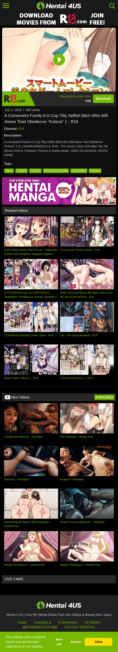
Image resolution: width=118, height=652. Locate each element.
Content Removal (79, 627)
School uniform (78, 171)
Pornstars (67, 622)
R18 (21, 128)
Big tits (9, 171)
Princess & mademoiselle (56, 171)
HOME (22, 622)
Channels (42, 622)
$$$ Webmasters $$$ (40, 627)
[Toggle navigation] (6, 6)
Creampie (35, 171)
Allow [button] (98, 641)
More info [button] (59, 642)
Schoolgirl (95, 171)
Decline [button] (76, 641)
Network (93, 622)
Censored (21, 171)
